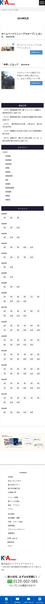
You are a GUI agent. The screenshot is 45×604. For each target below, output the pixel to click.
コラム (10, 509)
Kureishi (8, 164)
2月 (11, 217)
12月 (18, 237)
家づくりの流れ (14, 501)
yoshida (8, 191)
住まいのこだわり (14, 481)
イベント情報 (13, 497)
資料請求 (10, 542)
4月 (5, 247)
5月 (5, 267)
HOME (10, 477)
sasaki (7, 184)
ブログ (5, 152)
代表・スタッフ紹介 (15, 522)
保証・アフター (14, 505)
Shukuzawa (9, 187)
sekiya (7, 199)
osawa (7, 172)
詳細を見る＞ (36, 52)
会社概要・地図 (14, 518)
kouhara (8, 160)
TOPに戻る (39, 600)
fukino (7, 195)
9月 (18, 247)
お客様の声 (12, 492)
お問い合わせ (12, 538)
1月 (5, 217)
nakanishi (8, 176)
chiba (7, 168)
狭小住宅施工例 (14, 488)
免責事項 (11, 533)
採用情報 (11, 526)
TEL (6, 600)
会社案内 (11, 514)
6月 (11, 227)
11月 (18, 227)
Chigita (8, 156)
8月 (38, 296)
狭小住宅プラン (14, 485)
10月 (24, 247)
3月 (18, 217)
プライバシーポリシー (16, 529)
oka (6, 180)
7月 (18, 257)
